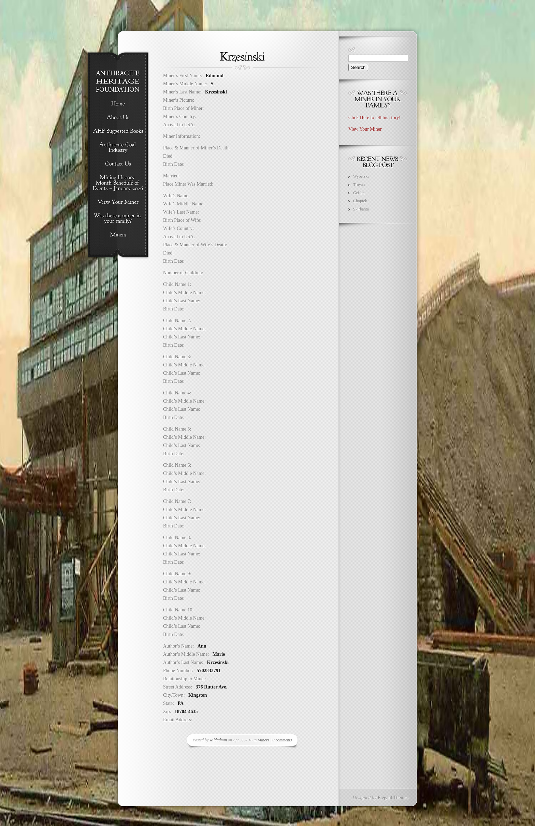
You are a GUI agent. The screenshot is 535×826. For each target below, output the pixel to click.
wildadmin (218, 740)
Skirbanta (361, 209)
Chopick (360, 201)
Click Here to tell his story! (374, 117)
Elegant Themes (393, 797)
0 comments (282, 740)
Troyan (359, 184)
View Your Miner (365, 129)
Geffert (359, 192)
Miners (263, 740)
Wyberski (361, 176)
